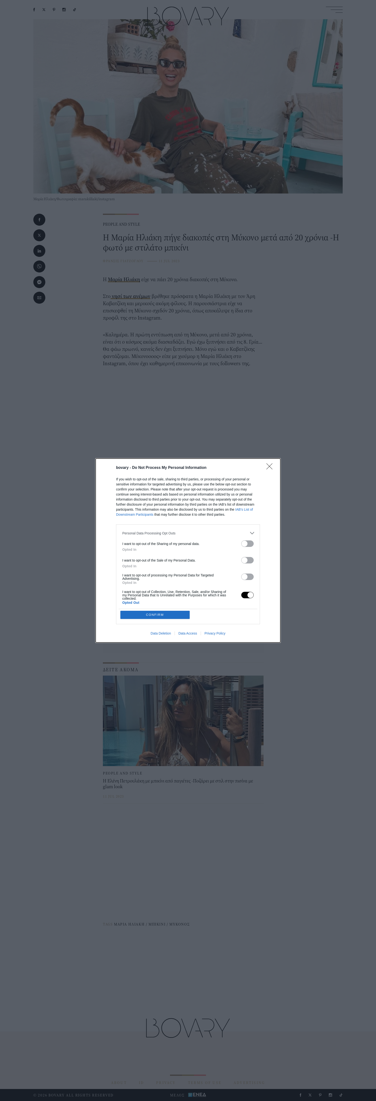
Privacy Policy (215, 633)
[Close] (271, 467)
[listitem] (188, 533)
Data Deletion (161, 633)
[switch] (247, 543)
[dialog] (188, 550)
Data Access (187, 633)
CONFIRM (155, 615)
